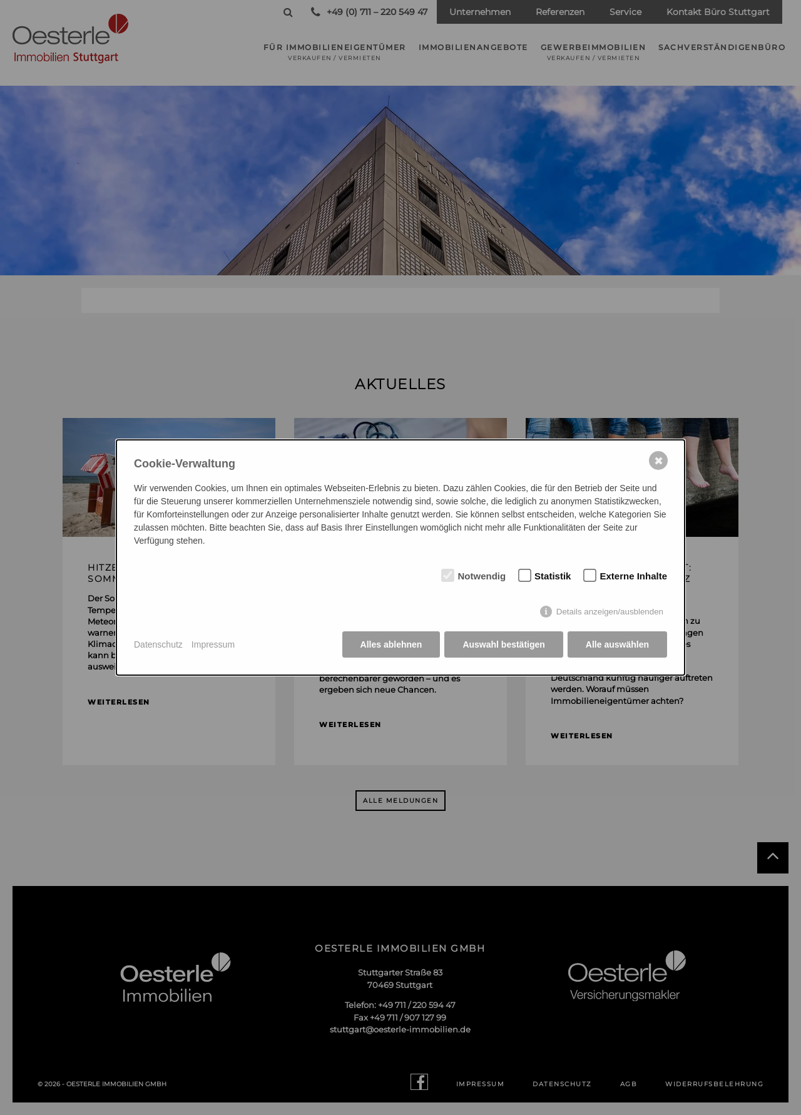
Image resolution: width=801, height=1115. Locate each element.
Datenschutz (158, 644)
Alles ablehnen (391, 644)
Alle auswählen (617, 644)
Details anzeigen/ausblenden (609, 611)
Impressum (213, 644)
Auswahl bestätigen (503, 644)
